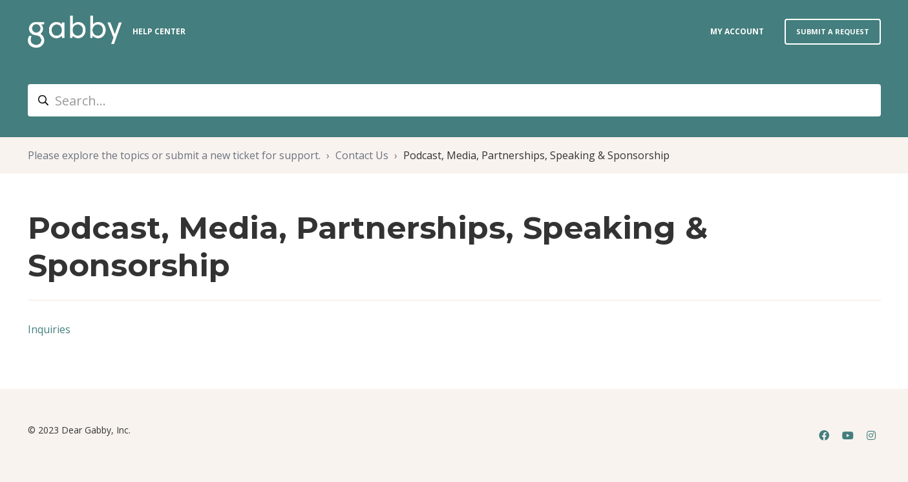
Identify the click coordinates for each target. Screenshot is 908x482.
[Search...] (454, 100)
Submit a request (832, 31)
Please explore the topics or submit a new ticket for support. (174, 155)
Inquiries (49, 329)
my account (737, 31)
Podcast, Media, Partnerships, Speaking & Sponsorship (536, 155)
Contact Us (361, 155)
